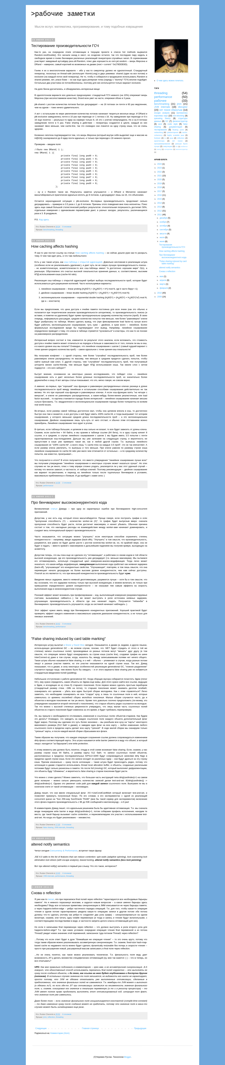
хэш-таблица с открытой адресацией (83, 262)
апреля (163, 280)
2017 (159, 191)
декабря (164, 218)
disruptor (183, 107)
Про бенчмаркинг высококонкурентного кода (69, 502)
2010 (159, 293)
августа (163, 233)
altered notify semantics (50, 844)
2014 (159, 203)
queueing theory (162, 118)
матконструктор (182, 149)
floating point (178, 130)
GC (166, 121)
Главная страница (90, 1028)
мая (162, 276)
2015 (159, 199)
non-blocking (178, 116)
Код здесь (44, 219)
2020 (159, 179)
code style (173, 124)
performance (48, 486)
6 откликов (66, 1014)
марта (163, 284)
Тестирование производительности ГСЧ (65, 46)
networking (158, 132)
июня (162, 241)
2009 (159, 297)
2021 (159, 176)
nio (177, 146)
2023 (159, 168)
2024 (159, 164)
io (165, 138)
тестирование (160, 130)
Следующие (40, 1028)
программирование (162, 144)
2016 (159, 195)
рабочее (160, 100)
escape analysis (162, 113)
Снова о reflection (46, 893)
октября (164, 226)
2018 (159, 187)
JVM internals (59, 827)
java (171, 138)
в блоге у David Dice (74, 645)
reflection (51, 1017)
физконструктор (180, 121)
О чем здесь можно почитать (170, 80)
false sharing (48, 827)
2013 (159, 207)
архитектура (159, 141)
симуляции (167, 146)
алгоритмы (168, 149)
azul (160, 124)
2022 (159, 172)
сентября (164, 229)
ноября (163, 222)
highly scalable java (175, 135)
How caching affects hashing (54, 246)
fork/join (157, 138)
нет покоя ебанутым (170, 110)
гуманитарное (172, 132)
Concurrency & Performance (64, 850)
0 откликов (66, 227)
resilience (184, 146)
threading (59, 230)
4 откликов (66, 873)
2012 (159, 211)
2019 (159, 183)
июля (162, 237)
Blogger (127, 1057)
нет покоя (177, 141)
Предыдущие (140, 1028)
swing (159, 149)
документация (175, 127)
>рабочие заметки (63, 14)
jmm (44, 1017)
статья (54, 509)
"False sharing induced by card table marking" (68, 639)
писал (51, 899)
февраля (164, 288)
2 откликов (66, 483)
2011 (159, 214)
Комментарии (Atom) (60, 1033)
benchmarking (48, 230)
